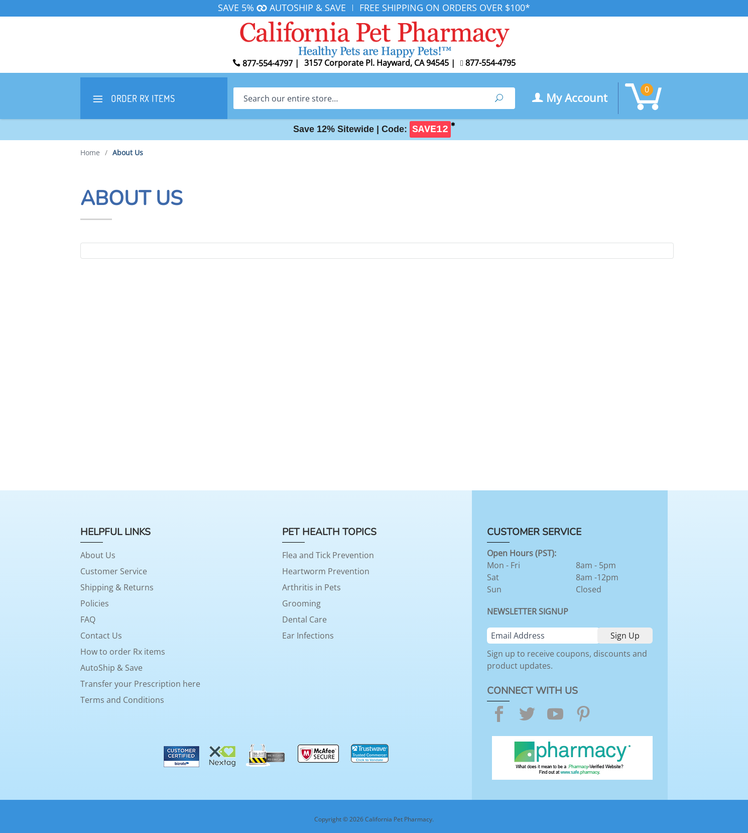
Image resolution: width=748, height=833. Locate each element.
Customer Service (113, 571)
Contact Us (101, 635)
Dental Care (304, 619)
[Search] (358, 98)
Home (90, 152)
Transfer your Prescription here (140, 683)
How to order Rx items (122, 651)
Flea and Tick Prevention (328, 555)
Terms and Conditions (122, 699)
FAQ (87, 619)
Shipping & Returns (117, 587)
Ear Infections (308, 635)
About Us (97, 555)
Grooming (301, 603)
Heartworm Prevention (325, 571)
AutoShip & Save (111, 667)
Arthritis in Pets (311, 587)
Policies (94, 603)
